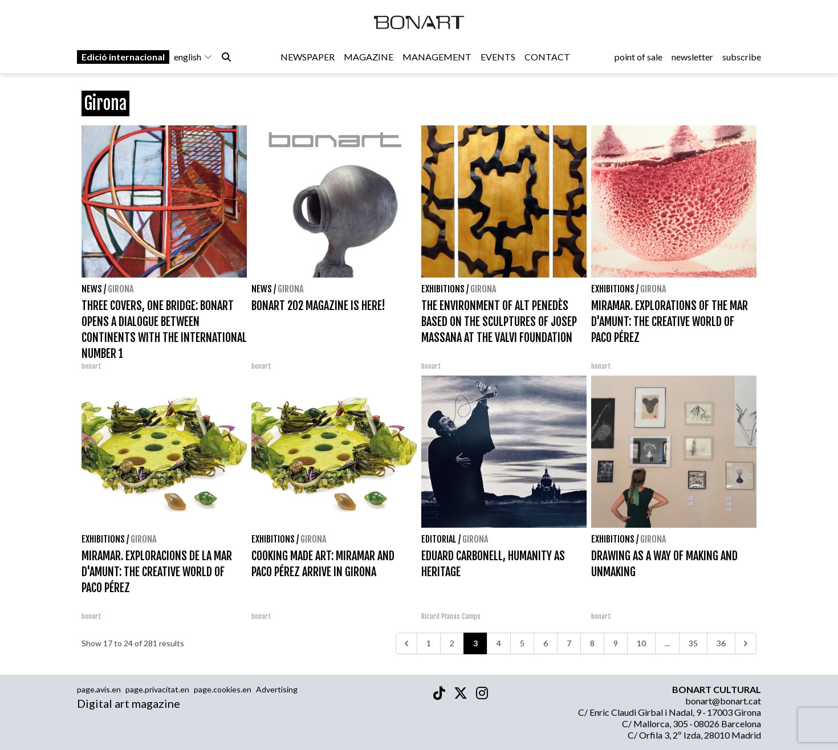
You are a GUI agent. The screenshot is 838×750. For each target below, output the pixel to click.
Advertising (277, 689)
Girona (120, 289)
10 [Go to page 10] (641, 643)
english (193, 57)
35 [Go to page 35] (693, 643)
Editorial (439, 539)
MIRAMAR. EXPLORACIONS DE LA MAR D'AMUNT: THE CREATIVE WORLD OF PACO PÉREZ (157, 572)
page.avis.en (99, 689)
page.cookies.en (222, 689)
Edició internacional (123, 57)
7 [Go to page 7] (569, 643)
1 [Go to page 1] (428, 643)
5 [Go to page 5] (522, 643)
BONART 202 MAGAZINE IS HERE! (318, 306)
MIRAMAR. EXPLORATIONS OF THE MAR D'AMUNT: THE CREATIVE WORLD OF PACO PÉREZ (669, 322)
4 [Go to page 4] (499, 643)
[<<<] (406, 643)
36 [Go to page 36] (721, 643)
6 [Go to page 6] (545, 643)
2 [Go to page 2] (452, 643)
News (92, 289)
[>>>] (745, 643)
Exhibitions (443, 289)
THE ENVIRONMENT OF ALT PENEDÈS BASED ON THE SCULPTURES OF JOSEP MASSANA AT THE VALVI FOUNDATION (499, 322)
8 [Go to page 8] (592, 643)
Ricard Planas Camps (451, 616)
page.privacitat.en (157, 689)
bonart (91, 366)
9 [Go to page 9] (615, 643)
